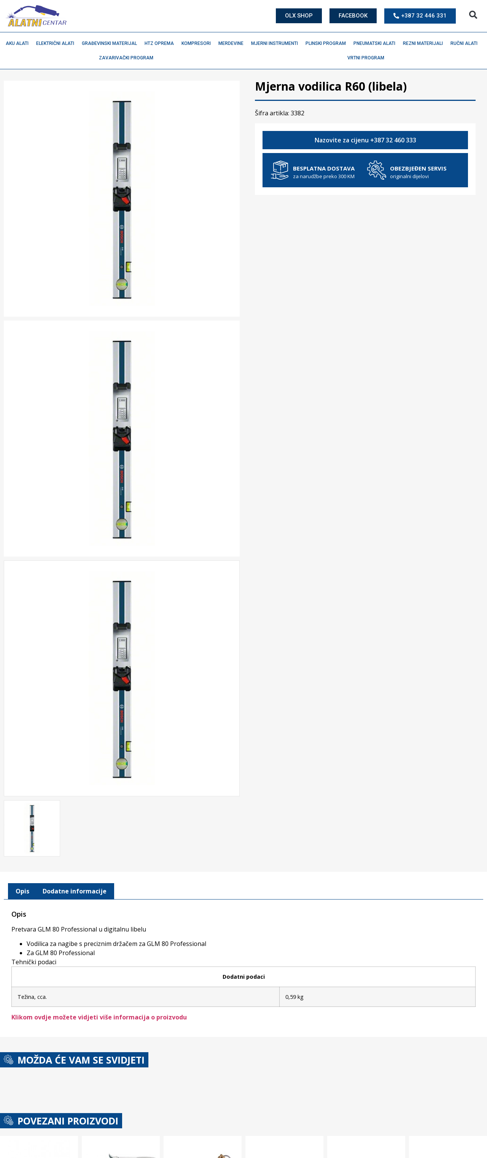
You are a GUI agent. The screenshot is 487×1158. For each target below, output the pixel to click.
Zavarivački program (128, 58)
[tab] (22, 889)
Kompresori (198, 43)
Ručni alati (465, 43)
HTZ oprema (161, 43)
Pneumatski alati (376, 43)
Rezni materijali (425, 43)
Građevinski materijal (111, 43)
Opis (22, 889)
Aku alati (19, 43)
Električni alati (57, 43)
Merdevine (232, 43)
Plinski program (328, 43)
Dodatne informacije (75, 889)
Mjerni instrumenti (276, 43)
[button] (473, 15)
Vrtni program (367, 58)
